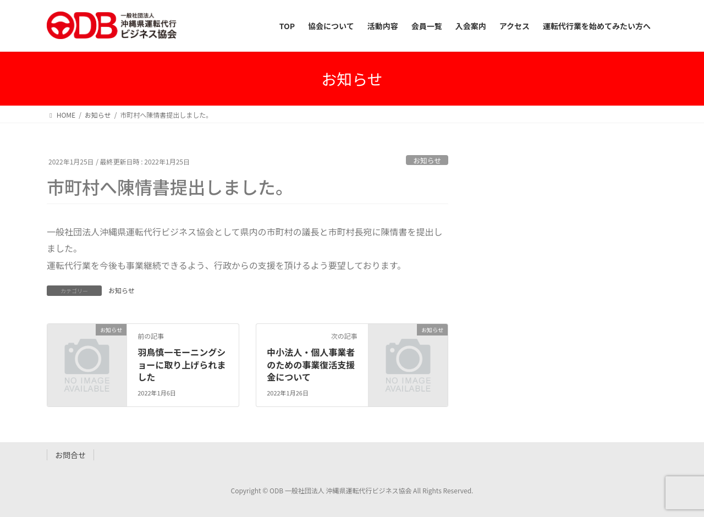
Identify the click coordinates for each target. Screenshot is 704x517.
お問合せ (70, 454)
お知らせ (427, 160)
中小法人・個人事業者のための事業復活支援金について (311, 364)
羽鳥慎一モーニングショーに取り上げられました (182, 364)
